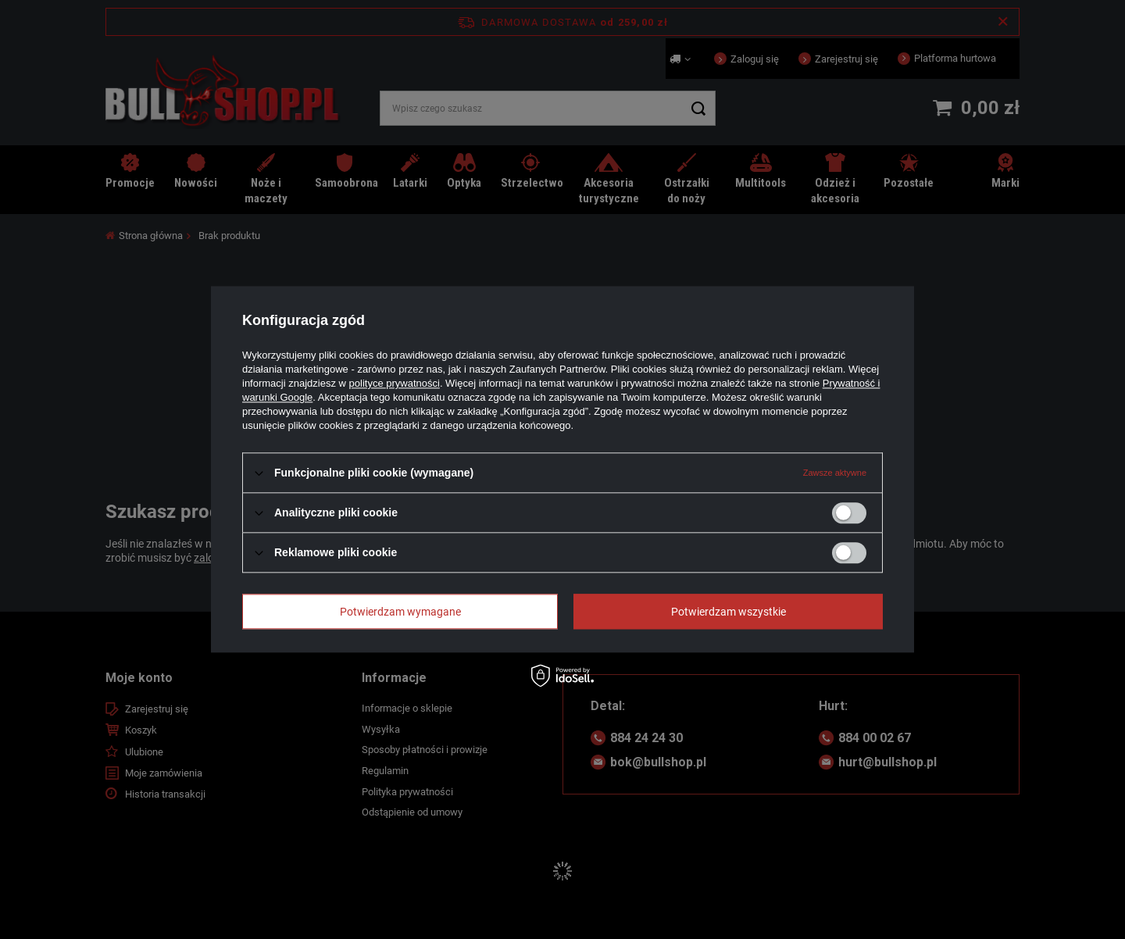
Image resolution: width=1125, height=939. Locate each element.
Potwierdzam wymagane (400, 611)
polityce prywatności (394, 383)
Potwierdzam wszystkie (728, 611)
